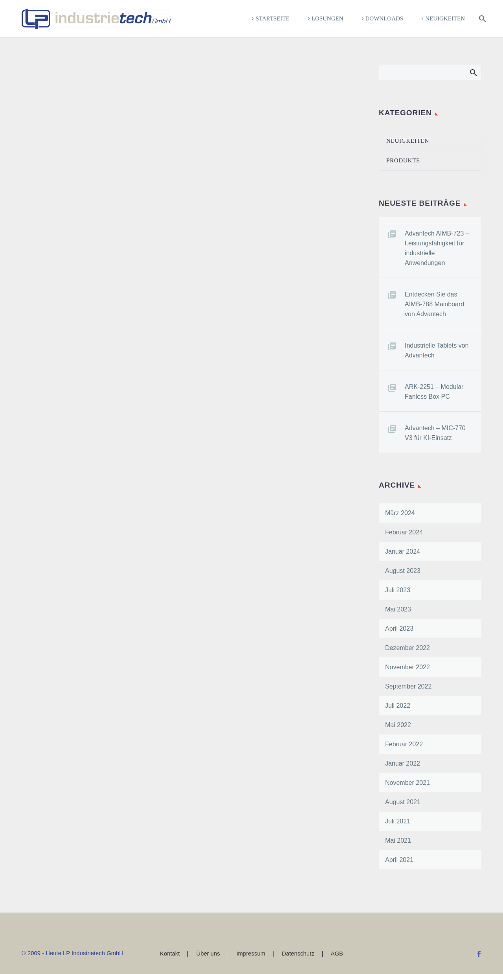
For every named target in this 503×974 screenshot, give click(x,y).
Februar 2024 (404, 532)
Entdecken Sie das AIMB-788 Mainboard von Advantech (434, 304)
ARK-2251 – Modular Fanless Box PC (434, 391)
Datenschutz (298, 954)
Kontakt (170, 954)
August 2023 (402, 570)
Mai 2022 (398, 725)
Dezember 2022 (407, 647)
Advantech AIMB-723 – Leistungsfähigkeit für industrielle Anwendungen (437, 248)
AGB (337, 954)
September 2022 (408, 686)
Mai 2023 (398, 609)
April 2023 (399, 628)
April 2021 (399, 859)
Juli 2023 (397, 590)
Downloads (384, 18)
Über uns (208, 954)
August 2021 (402, 802)
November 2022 (407, 667)
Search (472, 72)
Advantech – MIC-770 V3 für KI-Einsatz (435, 433)
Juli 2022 (397, 705)
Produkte (403, 160)
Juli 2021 (397, 821)
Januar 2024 (402, 551)
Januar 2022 (402, 763)
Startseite (272, 18)
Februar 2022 (404, 744)
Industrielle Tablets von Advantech (436, 350)
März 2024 (400, 513)
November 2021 (407, 782)
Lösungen (327, 18)
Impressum (251, 954)
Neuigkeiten (445, 18)
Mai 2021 (398, 840)
